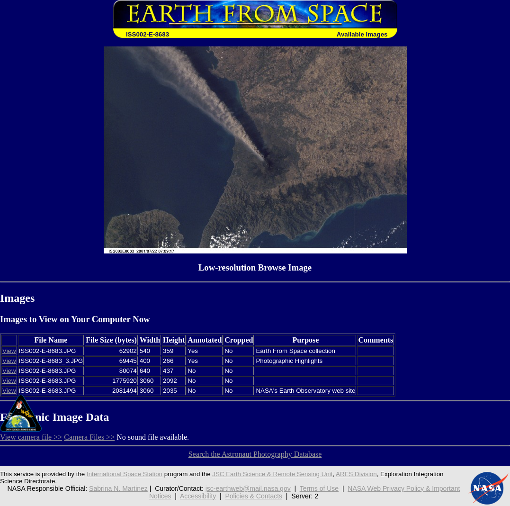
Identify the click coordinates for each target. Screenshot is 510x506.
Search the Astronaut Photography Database (255, 454)
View (9, 350)
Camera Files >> (89, 437)
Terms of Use (319, 488)
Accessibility (198, 496)
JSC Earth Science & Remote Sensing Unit (272, 474)
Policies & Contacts (253, 496)
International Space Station (124, 474)
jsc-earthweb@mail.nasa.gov (248, 488)
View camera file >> (31, 437)
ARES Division (356, 474)
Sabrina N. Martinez (118, 488)
